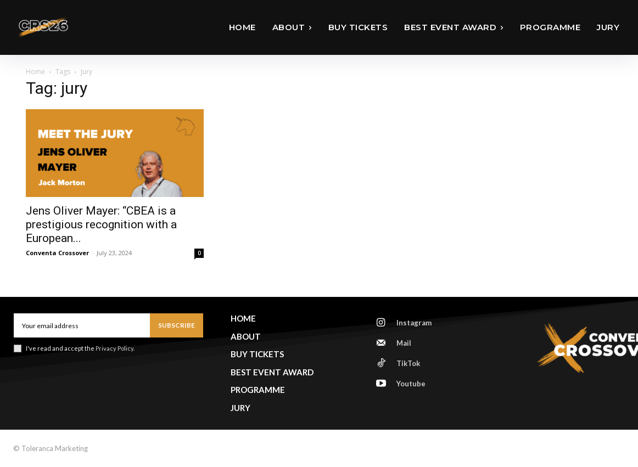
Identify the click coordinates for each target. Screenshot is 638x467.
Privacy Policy (114, 348)
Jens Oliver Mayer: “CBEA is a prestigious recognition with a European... (101, 224)
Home (35, 71)
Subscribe (176, 325)
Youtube (411, 383)
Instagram (414, 322)
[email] (82, 325)
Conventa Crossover (57, 253)
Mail (403, 343)
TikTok (408, 363)
